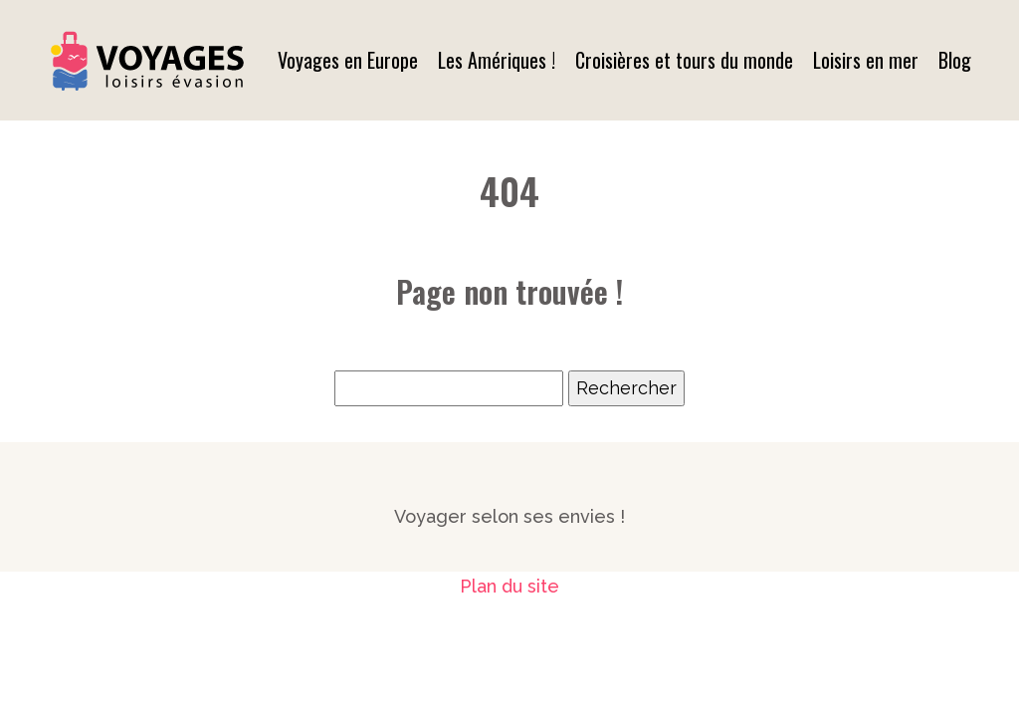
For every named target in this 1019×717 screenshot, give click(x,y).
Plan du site (509, 586)
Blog (954, 60)
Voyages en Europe (348, 60)
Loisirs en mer (865, 60)
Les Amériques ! (496, 60)
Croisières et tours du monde (684, 60)
